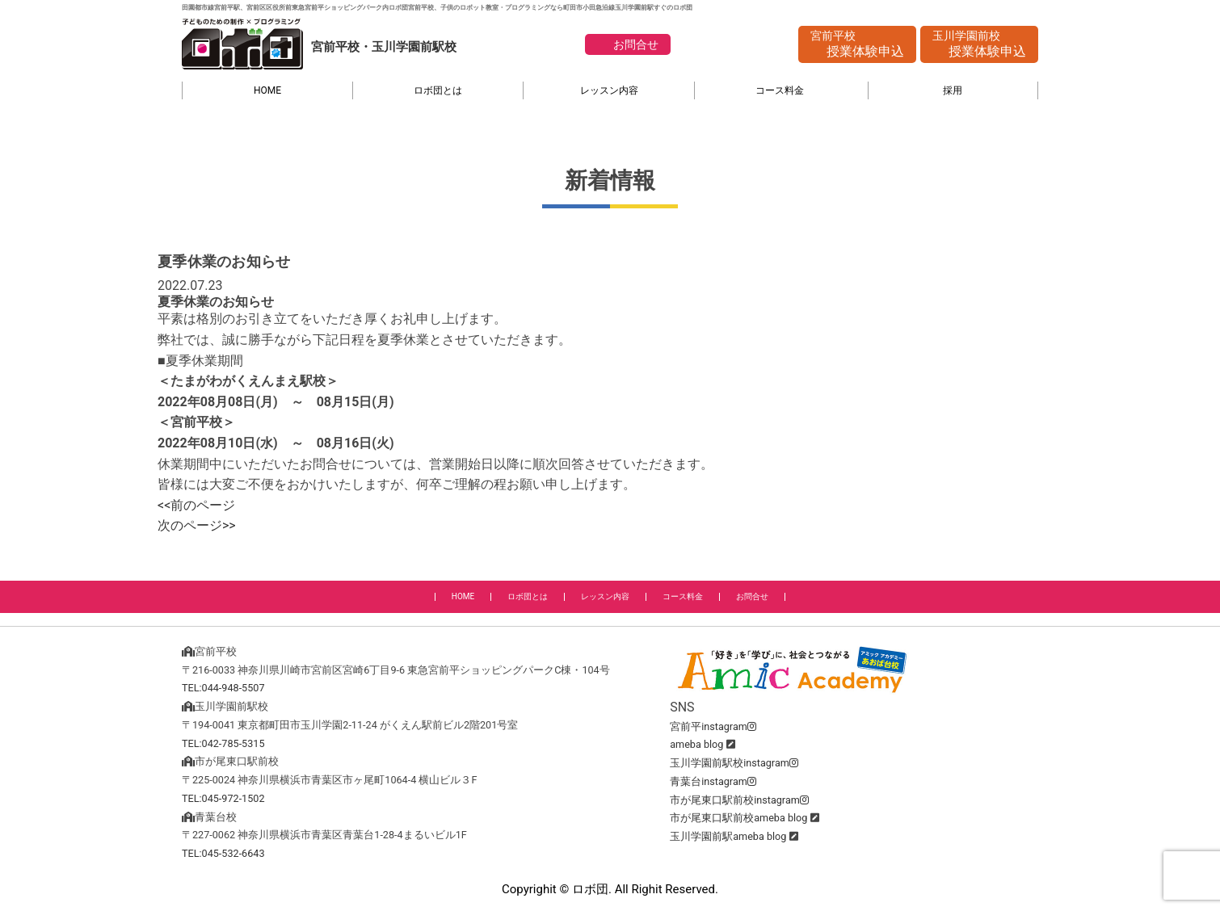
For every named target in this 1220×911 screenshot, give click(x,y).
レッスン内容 (609, 90)
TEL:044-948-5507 (223, 688)
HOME (267, 90)
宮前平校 (857, 45)
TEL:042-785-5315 (223, 743)
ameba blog (696, 744)
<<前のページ (196, 505)
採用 (952, 90)
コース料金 (779, 90)
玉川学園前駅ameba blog (728, 836)
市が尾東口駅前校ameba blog (738, 818)
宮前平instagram (713, 726)
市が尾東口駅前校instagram (739, 800)
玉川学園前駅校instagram (734, 763)
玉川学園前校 (979, 45)
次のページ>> (197, 525)
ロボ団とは (438, 90)
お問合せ (635, 44)
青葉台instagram (713, 781)
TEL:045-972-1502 (223, 798)
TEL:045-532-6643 (223, 853)
